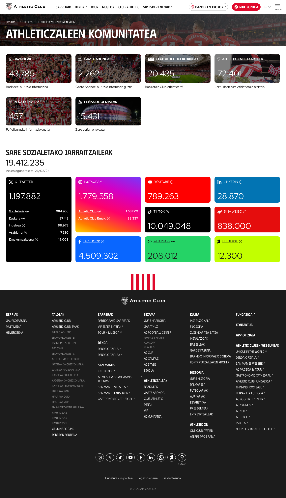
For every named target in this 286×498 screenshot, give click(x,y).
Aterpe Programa (202, 436)
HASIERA (10, 22)
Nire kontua (246, 7)
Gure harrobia (154, 320)
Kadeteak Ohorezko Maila (68, 380)
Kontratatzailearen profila (209, 362)
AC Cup (148, 352)
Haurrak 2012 (60, 391)
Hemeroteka (14, 332)
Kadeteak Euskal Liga (65, 375)
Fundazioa (244, 314)
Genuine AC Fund (63, 429)
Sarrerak (63, 7)
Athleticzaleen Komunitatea (58, 22)
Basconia (58, 348)
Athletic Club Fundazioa (253, 381)
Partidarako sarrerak (114, 320)
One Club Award (201, 430)
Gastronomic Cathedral (115, 399)
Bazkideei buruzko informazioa (27, 87)
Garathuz (151, 326)
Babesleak (197, 344)
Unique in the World (250, 351)
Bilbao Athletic (61, 332)
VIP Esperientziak (157, 7)
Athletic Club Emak (65, 326)
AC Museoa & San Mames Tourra (115, 379)
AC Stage (150, 364)
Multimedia (13, 326)
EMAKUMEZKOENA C (63, 353)
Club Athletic (128, 7)
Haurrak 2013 (60, 402)
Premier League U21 (64, 343)
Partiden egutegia (64, 434)
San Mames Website (249, 363)
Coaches (149, 347)
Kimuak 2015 (59, 423)
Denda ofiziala (108, 349)
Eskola (149, 370)
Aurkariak (197, 396)
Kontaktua (244, 325)
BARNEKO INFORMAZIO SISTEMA (210, 356)
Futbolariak (199, 390)
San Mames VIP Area (112, 387)
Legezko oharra (147, 478)
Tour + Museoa (102, 7)
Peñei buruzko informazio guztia (28, 129)
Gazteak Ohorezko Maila (68, 364)
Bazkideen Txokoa (208, 6)
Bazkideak (151, 386)
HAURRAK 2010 (61, 396)
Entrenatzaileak (201, 414)
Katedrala (105, 371)
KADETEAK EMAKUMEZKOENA (68, 385)
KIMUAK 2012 (59, 412)
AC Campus (151, 358)
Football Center (154, 338)
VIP (146, 410)
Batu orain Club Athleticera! (164, 87)
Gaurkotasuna (16, 320)
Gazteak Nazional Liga (66, 369)
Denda (81, 7)
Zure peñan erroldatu (90, 129)
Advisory (150, 342)
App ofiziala (245, 335)
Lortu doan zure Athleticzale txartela (239, 87)
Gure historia (200, 378)
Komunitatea (152, 416)
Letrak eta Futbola (249, 393)
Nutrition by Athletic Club (254, 429)
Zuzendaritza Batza (204, 332)
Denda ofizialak (109, 354)
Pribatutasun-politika (117, 478)
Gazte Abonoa (154, 392)
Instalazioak (199, 338)
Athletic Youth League (66, 359)
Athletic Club (61, 320)
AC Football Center (157, 332)
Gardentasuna (200, 350)
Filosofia (196, 326)
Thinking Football (249, 387)
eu (268, 7)
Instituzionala (200, 320)
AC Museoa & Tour (249, 369)
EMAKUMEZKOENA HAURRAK (68, 407)
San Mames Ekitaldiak (113, 393)
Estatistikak (198, 402)
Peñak (148, 404)
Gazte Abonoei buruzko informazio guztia (103, 87)
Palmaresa (197, 384)
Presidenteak (199, 408)
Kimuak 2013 (59, 417)
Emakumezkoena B (63, 337)
